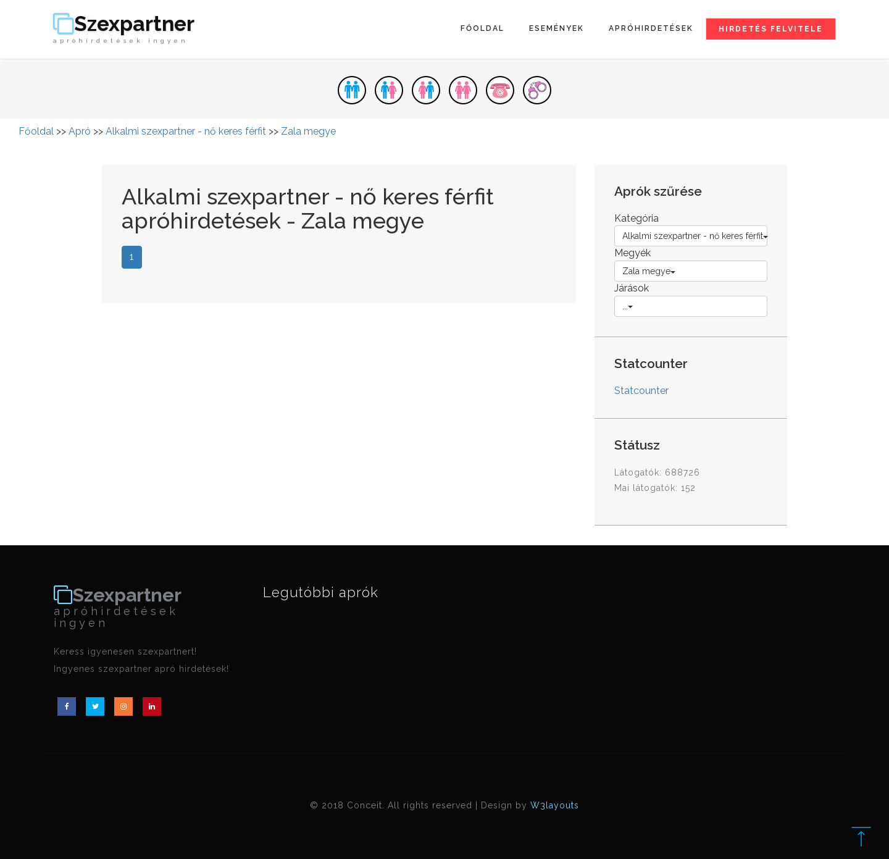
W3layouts (554, 805)
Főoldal (482, 28)
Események (556, 28)
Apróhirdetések (651, 28)
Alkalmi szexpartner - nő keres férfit (186, 131)
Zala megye (308, 131)
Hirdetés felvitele (771, 29)
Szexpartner (123, 29)
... (627, 306)
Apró (80, 131)
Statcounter (641, 390)
